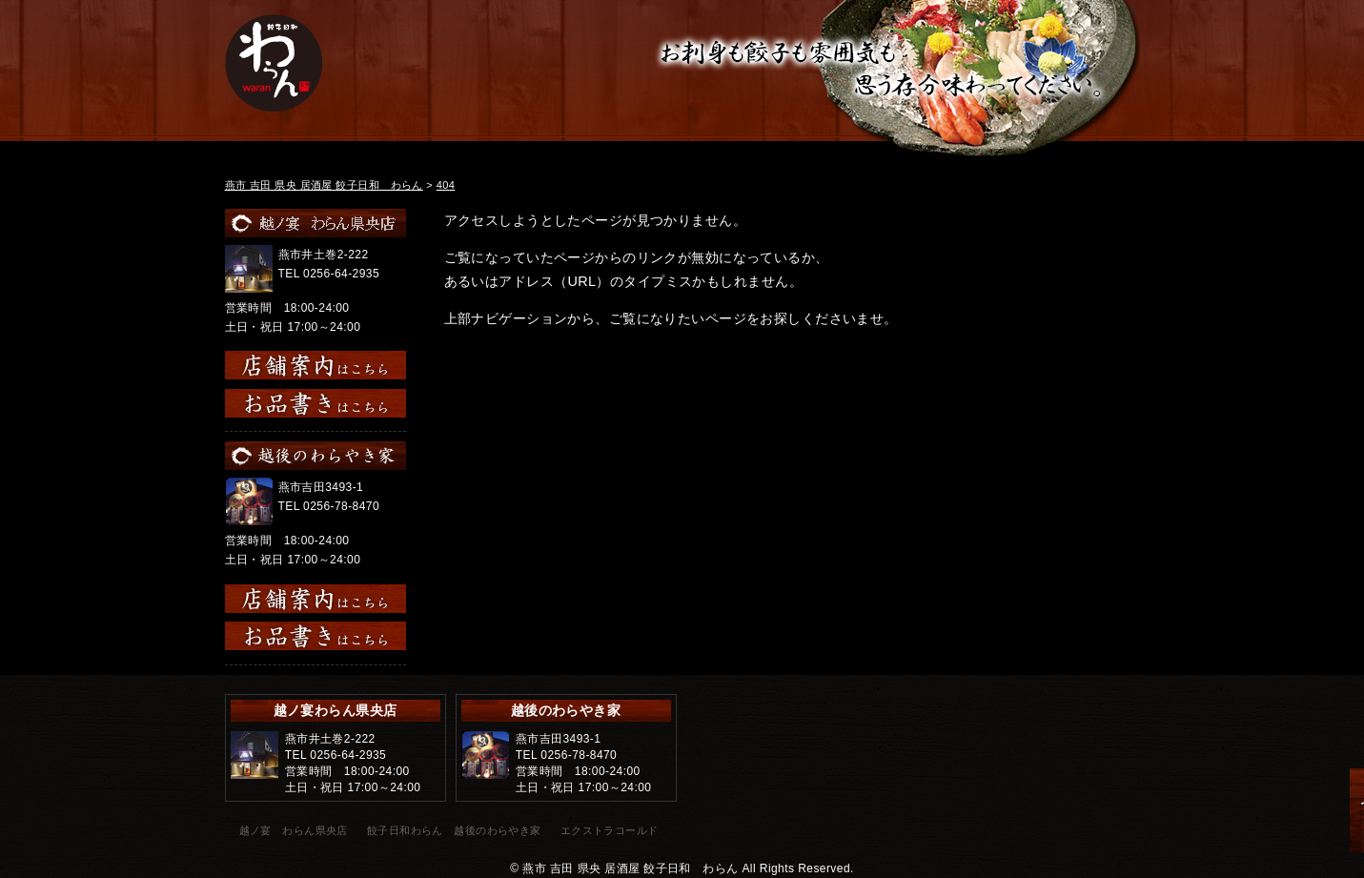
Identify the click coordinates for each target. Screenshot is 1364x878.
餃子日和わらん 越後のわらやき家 (454, 830)
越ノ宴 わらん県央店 (293, 830)
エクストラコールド (609, 830)
